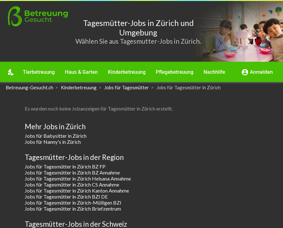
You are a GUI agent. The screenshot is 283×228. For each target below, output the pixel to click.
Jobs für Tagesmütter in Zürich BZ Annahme (72, 172)
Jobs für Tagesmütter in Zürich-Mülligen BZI (73, 203)
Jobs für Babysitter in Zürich (56, 136)
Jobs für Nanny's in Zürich (53, 142)
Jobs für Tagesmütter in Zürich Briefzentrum (73, 209)
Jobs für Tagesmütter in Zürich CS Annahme (72, 184)
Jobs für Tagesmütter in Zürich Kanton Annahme (77, 190)
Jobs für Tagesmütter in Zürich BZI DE (66, 196)
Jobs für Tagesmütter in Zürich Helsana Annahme (78, 178)
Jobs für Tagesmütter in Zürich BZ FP (65, 166)
